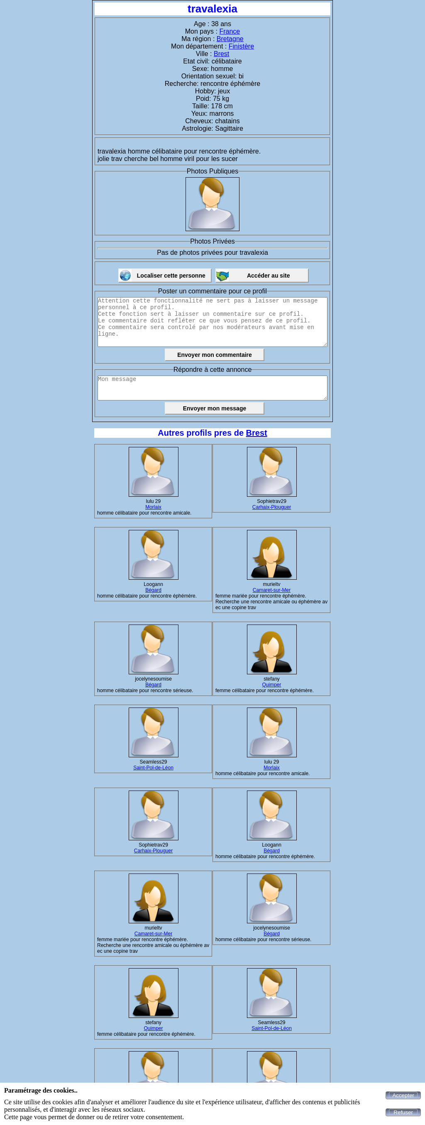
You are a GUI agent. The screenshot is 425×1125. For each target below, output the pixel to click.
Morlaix (153, 507)
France (229, 31)
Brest (221, 53)
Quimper (271, 685)
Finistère (241, 46)
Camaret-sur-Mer (272, 590)
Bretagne (230, 38)
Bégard (153, 590)
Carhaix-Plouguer (271, 507)
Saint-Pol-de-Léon (153, 768)
